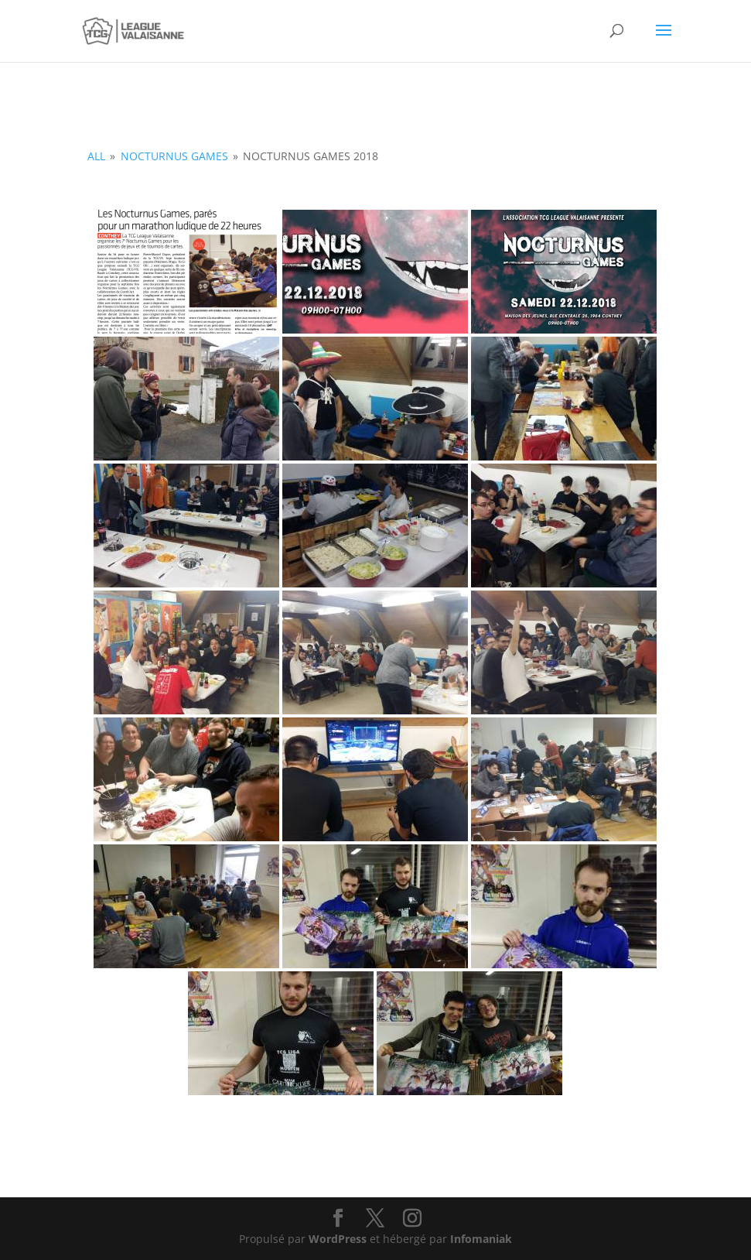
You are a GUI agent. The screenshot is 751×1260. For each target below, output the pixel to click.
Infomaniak (481, 1238)
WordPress (338, 1238)
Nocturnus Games (174, 156)
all (96, 156)
